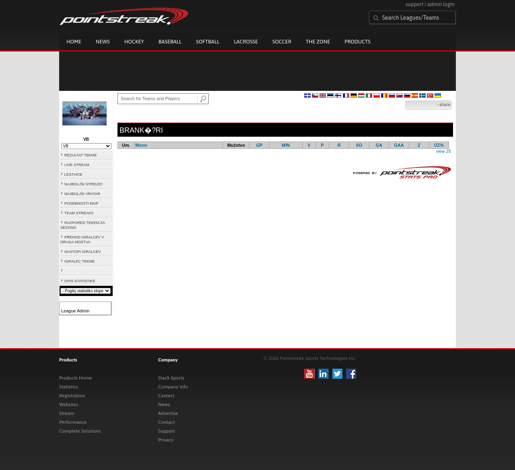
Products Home (75, 378)
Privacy (165, 440)
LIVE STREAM (76, 165)
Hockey (134, 42)
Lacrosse (246, 42)
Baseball (170, 42)
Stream (66, 413)
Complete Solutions (80, 431)
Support (166, 431)
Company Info (173, 387)
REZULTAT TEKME (80, 155)
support (414, 4)
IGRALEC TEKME (79, 261)
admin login (441, 4)
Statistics (68, 387)
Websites (68, 404)
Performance (73, 422)
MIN (286, 145)
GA (379, 145)
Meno (141, 145)
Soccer (281, 42)
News (103, 42)
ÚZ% (439, 145)
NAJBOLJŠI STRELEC (83, 184)
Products (357, 42)
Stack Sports (171, 378)
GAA (399, 145)
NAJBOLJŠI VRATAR (82, 194)
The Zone (318, 42)
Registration (72, 395)
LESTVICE (73, 174)
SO (359, 145)
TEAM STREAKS (78, 213)
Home (73, 42)
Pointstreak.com (124, 17)
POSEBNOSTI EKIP (81, 203)
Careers (166, 395)
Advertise (168, 413)
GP (259, 145)
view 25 (443, 151)
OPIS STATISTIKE (79, 281)
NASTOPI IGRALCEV (82, 252)
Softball (207, 42)
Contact (166, 422)
